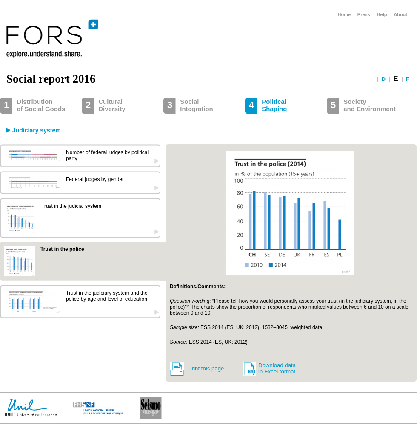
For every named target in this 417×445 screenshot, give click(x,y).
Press (363, 14)
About (400, 14)
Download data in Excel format (277, 368)
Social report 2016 (50, 78)
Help (382, 14)
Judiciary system (36, 130)
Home (344, 14)
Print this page (206, 368)
